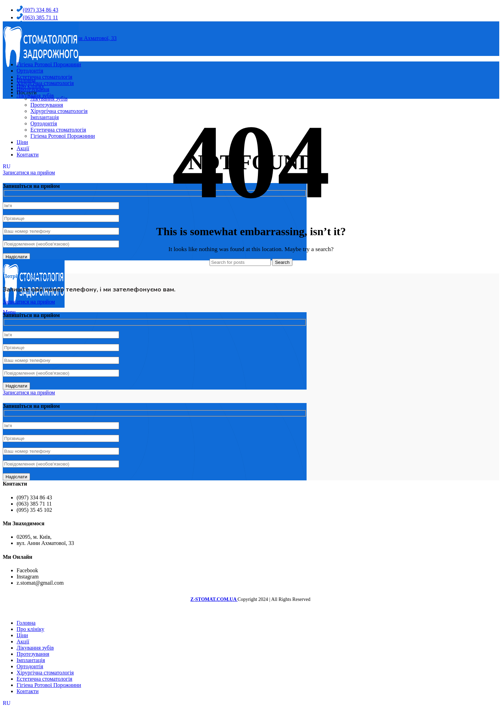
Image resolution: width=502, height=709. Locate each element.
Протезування (46, 105)
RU (6, 703)
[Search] (240, 262)
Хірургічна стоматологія (59, 111)
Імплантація (44, 117)
